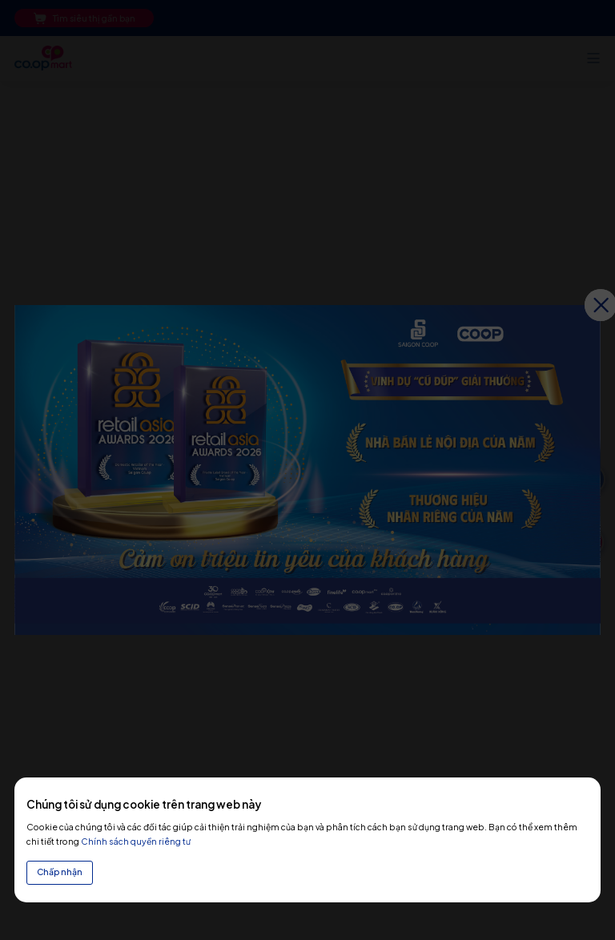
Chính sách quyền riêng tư (136, 841)
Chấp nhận (59, 871)
